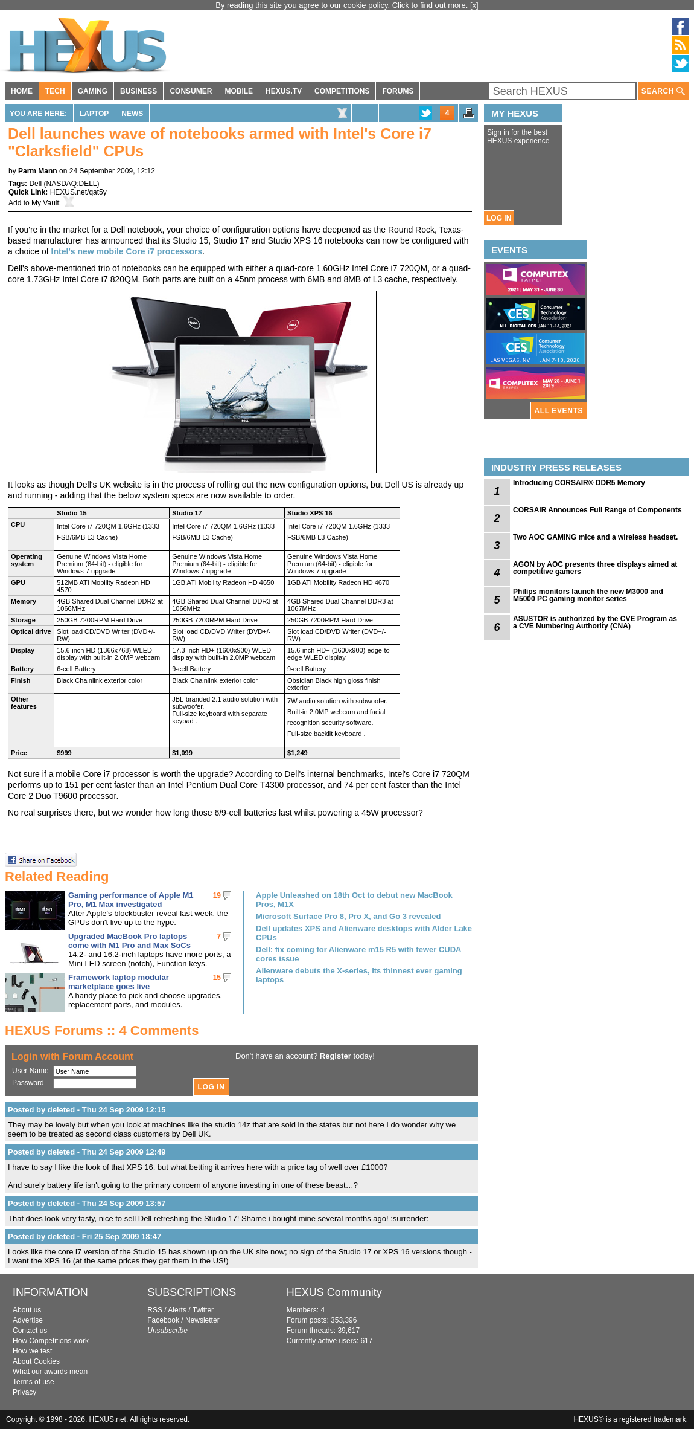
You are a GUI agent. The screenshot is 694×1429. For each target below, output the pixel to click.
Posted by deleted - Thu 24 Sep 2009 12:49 (87, 1151)
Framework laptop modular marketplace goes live (118, 982)
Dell (35, 183)
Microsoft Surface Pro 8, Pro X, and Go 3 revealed (348, 916)
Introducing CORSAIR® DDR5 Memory (579, 482)
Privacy (24, 1392)
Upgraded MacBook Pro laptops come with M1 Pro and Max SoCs (129, 941)
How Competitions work (51, 1341)
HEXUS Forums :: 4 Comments (102, 1030)
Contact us (30, 1330)
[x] (474, 5)
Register (335, 1055)
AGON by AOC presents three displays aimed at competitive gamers (595, 568)
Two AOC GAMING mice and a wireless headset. (595, 537)
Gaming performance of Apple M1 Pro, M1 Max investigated (131, 900)
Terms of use (33, 1382)
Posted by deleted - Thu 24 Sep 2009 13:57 (87, 1203)
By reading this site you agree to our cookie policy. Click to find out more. (342, 5)
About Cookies (36, 1361)
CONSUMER (191, 91)
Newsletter (202, 1320)
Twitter (203, 1310)
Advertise (28, 1320)
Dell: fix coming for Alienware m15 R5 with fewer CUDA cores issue (358, 954)
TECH (55, 91)
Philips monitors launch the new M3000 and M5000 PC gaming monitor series (588, 595)
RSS (154, 1310)
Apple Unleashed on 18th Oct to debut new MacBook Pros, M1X (354, 900)
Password (28, 1083)
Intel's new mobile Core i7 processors (127, 251)
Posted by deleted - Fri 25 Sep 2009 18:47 (84, 1236)
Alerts (177, 1310)
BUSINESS (138, 91)
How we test (32, 1351)
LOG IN (498, 218)
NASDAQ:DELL (71, 183)
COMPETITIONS (341, 91)
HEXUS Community (334, 1292)
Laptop (94, 113)
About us (27, 1310)
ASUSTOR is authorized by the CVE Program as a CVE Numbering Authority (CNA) (595, 622)
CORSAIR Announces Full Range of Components (597, 510)
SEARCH (663, 91)
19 (217, 895)
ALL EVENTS (559, 411)
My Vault (45, 203)
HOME (22, 91)
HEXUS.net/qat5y (78, 192)
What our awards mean (50, 1371)
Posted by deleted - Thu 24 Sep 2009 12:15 (87, 1109)
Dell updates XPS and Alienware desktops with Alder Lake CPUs (364, 933)
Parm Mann (37, 171)
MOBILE (238, 91)
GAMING (92, 91)
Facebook (163, 1320)
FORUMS (397, 91)
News (132, 113)
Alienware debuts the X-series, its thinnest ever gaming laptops (359, 975)
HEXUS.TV (284, 91)
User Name (30, 1070)
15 (217, 977)
